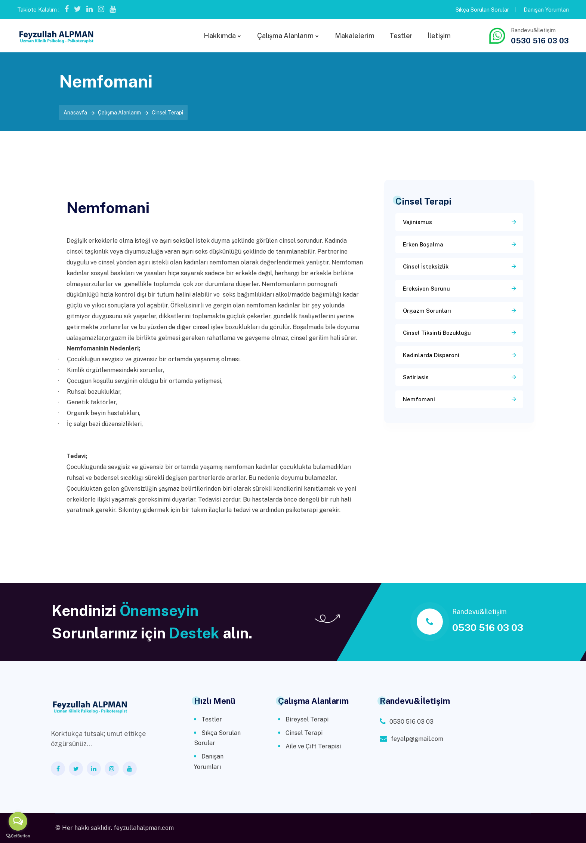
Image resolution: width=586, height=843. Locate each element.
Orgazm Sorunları (427, 310)
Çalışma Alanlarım (285, 36)
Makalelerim (354, 36)
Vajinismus (417, 222)
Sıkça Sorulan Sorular (482, 9)
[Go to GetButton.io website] (18, 835)
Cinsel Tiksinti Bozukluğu (437, 332)
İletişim (439, 36)
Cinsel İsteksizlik (425, 266)
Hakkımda (220, 36)
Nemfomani (419, 399)
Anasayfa (75, 113)
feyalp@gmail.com (417, 738)
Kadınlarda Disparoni (431, 355)
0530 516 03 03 (540, 40)
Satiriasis (416, 377)
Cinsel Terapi (304, 732)
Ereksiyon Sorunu (426, 288)
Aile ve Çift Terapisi (313, 746)
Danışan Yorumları (546, 9)
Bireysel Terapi (307, 719)
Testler (401, 36)
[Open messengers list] (18, 821)
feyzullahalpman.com (144, 827)
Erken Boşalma (423, 244)
